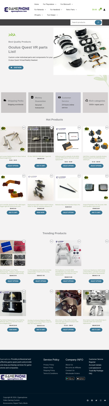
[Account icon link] (104, 10)
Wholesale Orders (73, 373)
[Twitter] (96, 400)
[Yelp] (88, 400)
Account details (94, 365)
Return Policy (48, 368)
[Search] (98, 22)
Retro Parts (71, 10)
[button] (55, 4)
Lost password (94, 368)
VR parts (38, 15)
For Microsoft (67, 4)
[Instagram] (101, 400)
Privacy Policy (48, 365)
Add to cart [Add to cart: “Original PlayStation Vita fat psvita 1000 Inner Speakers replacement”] (96, 212)
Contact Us (70, 370)
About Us (69, 365)
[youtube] (105, 400)
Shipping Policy (49, 370)
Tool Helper (52, 15)
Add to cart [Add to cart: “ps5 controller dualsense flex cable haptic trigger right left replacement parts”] (13, 212)
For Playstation (49, 4)
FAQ (89, 373)
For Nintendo (40, 10)
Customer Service (95, 359)
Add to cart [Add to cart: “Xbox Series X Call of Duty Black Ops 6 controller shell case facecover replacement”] (96, 329)
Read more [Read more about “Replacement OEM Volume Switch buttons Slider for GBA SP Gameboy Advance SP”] (40, 212)
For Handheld (56, 10)
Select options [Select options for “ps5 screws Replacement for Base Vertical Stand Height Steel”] (13, 166)
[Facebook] (92, 400)
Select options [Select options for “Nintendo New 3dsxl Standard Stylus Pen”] (68, 212)
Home (36, 4)
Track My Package (95, 371)
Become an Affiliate (73, 368)
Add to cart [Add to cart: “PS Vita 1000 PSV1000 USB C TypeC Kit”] (41, 166)
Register (91, 362)
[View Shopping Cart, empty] (96, 10)
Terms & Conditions (50, 373)
